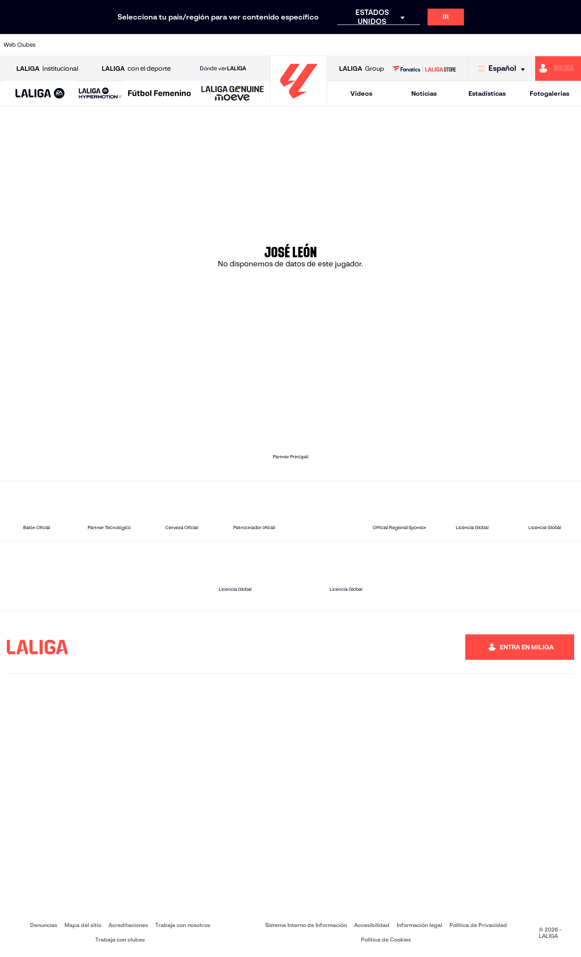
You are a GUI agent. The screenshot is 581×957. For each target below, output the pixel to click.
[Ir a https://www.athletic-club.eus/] (56, 45)
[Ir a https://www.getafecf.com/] (218, 45)
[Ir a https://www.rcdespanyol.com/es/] (353, 45)
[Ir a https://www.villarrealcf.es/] (570, 45)
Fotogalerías (549, 93)
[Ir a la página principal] (299, 102)
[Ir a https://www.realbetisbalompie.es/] (408, 45)
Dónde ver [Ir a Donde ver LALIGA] (223, 68)
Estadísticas (487, 93)
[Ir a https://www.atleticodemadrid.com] (82, 45)
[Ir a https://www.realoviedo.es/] (462, 45)
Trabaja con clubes (120, 939)
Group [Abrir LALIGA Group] (361, 69)
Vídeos (361, 93)
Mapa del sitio (82, 925)
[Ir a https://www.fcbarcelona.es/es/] (191, 45)
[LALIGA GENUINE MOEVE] (232, 94)
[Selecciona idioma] (503, 69)
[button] (40, 93)
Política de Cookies (386, 939)
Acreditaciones (128, 925)
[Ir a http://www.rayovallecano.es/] (299, 45)
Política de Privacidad (478, 925)
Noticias (424, 93)
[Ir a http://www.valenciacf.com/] (543, 45)
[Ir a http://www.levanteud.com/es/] (272, 45)
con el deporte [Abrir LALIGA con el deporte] (136, 69)
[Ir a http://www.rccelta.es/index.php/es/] (327, 45)
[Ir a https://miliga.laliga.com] (558, 68)
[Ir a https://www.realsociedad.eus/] (489, 45)
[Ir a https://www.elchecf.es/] (164, 45)
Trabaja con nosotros (182, 925)
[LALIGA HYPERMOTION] (100, 94)
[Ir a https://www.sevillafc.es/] (516, 45)
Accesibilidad (371, 925)
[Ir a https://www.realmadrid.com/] (435, 45)
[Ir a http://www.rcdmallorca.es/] (381, 45)
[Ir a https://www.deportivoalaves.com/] (137, 45)
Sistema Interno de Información (306, 925)
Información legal (419, 925)
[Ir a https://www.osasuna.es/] (110, 45)
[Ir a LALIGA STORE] (424, 68)
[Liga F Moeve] (159, 94)
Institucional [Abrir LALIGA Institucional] (47, 69)
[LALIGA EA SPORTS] (40, 94)
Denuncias (43, 925)
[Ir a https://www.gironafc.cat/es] (245, 45)
